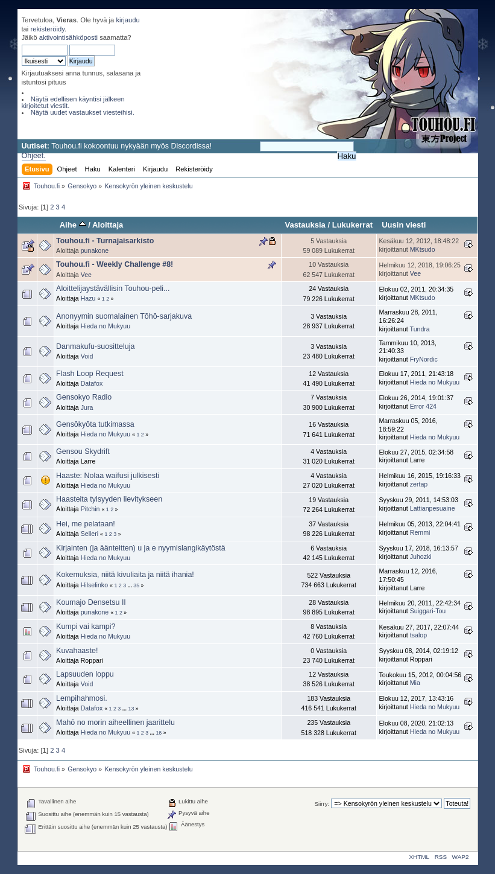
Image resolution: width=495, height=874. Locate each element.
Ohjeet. (34, 156)
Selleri (89, 533)
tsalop (418, 635)
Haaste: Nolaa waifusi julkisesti (107, 475)
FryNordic (424, 359)
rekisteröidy (47, 29)
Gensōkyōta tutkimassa (95, 424)
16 (159, 733)
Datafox (92, 383)
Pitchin (90, 508)
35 (136, 585)
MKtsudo (422, 249)
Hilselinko (94, 585)
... (131, 585)
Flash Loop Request (90, 373)
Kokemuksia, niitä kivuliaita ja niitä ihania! (125, 574)
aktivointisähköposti (68, 37)
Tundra (420, 329)
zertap (418, 484)
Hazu (88, 298)
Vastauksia (305, 224)
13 (131, 709)
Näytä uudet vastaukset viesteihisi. (82, 112)
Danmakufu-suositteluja (95, 346)
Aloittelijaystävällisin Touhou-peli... (112, 288)
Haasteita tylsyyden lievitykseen (109, 499)
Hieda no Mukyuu (105, 326)
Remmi (420, 532)
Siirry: (322, 803)
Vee (86, 274)
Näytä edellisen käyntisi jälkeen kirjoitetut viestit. (73, 102)
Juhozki (421, 556)
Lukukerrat (352, 224)
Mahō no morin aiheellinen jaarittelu (115, 722)
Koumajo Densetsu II (91, 602)
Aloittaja (107, 224)
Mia (415, 682)
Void (87, 356)
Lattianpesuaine (432, 508)
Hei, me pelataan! (85, 524)
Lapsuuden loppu (85, 674)
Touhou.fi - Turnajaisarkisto (105, 241)
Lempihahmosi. (81, 698)
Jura (87, 407)
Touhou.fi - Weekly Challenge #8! (114, 264)
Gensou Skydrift (83, 451)
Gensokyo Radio (84, 397)
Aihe (73, 224)
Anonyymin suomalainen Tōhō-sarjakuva (124, 316)
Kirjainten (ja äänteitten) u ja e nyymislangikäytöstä (140, 548)
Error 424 (423, 406)
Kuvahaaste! (77, 650)
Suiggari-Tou (428, 610)
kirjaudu (127, 20)
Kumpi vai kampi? (85, 626)
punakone (95, 250)
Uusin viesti (404, 224)
